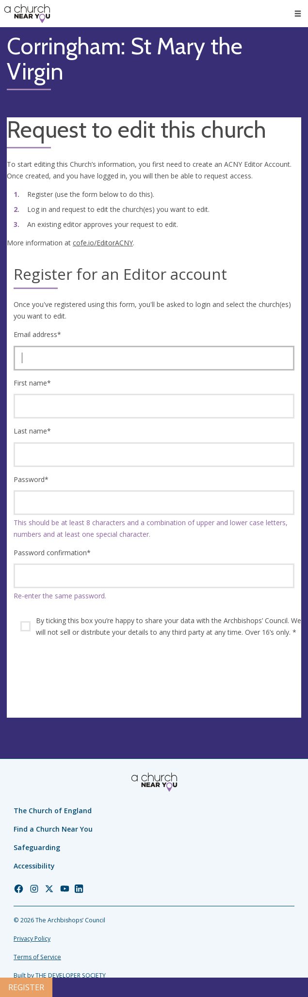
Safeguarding (37, 847)
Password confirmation (52, 552)
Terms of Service (37, 957)
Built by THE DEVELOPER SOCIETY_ (61, 975)
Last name (32, 430)
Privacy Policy (32, 938)
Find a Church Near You (53, 829)
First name (32, 382)
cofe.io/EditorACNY (103, 242)
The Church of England (53, 810)
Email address (37, 334)
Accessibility (34, 865)
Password (31, 479)
